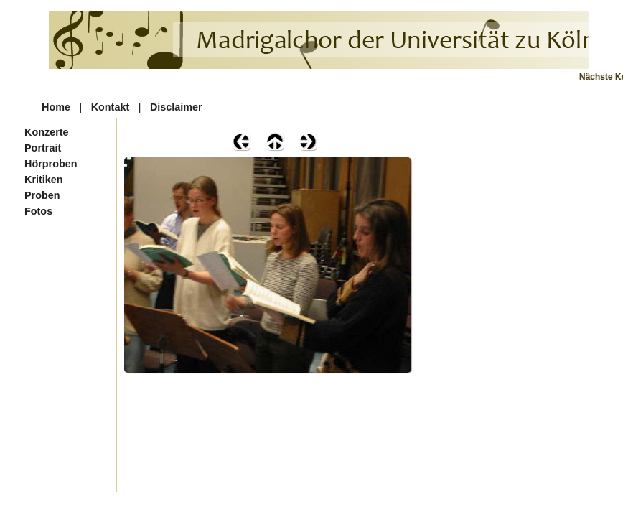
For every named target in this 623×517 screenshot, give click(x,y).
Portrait (42, 148)
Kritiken (43, 179)
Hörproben (51, 163)
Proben (42, 195)
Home (56, 107)
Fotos (38, 211)
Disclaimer (176, 107)
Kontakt (110, 107)
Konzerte (46, 132)
